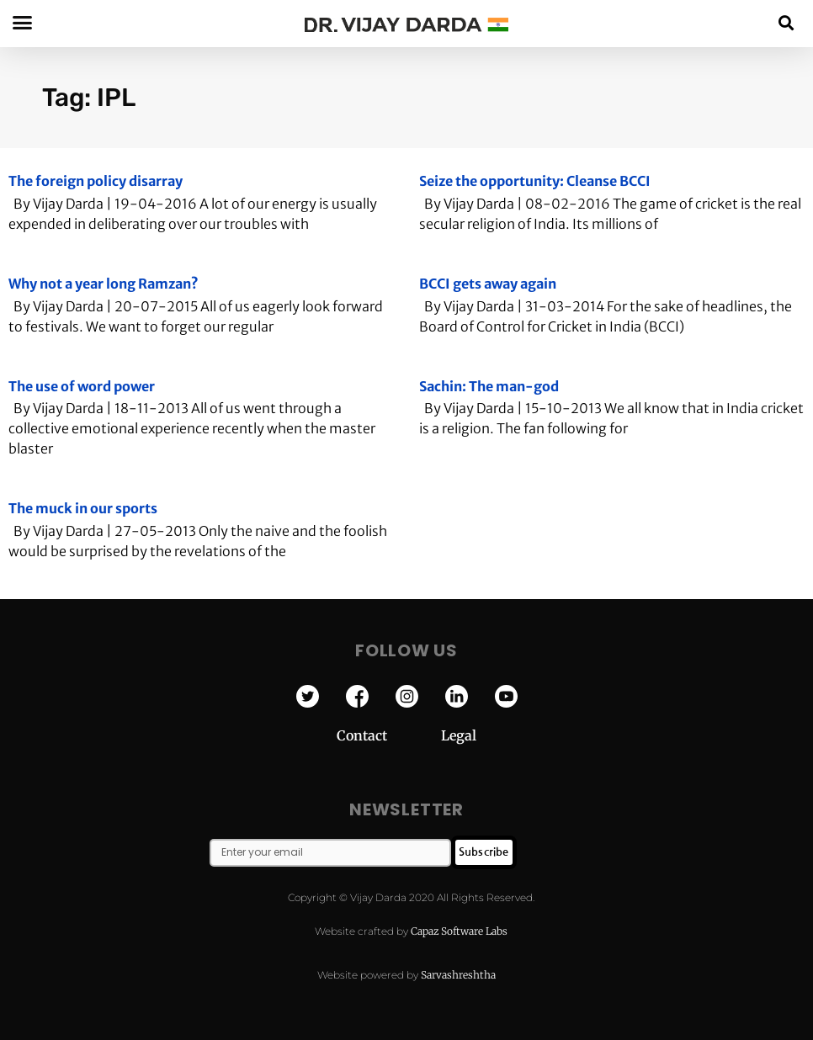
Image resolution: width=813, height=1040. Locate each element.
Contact (389, 735)
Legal (458, 735)
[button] (786, 22)
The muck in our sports (82, 508)
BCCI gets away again (487, 283)
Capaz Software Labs (459, 931)
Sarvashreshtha (458, 974)
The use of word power (81, 386)
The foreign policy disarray (95, 180)
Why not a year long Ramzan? (103, 283)
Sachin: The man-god (489, 386)
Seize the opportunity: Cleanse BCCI (535, 180)
